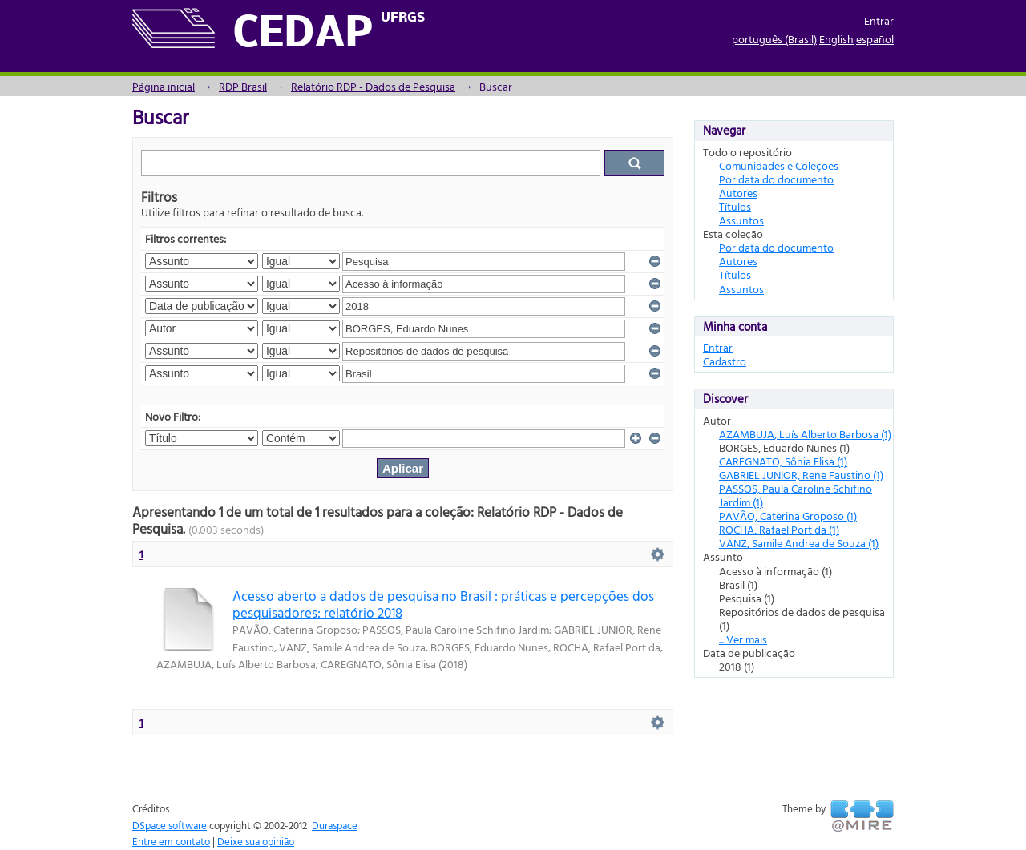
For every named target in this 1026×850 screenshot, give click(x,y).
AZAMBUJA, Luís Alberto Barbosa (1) (805, 433)
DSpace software (169, 825)
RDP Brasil (243, 86)
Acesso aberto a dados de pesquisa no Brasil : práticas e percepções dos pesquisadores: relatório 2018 (443, 604)
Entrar (879, 20)
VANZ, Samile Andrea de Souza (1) (799, 542)
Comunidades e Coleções (778, 165)
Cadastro (724, 360)
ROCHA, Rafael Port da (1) (779, 529)
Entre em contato (171, 841)
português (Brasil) (774, 38)
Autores (738, 192)
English (836, 38)
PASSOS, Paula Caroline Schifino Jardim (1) (795, 495)
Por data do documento (776, 179)
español (875, 38)
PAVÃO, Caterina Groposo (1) (788, 515)
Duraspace (334, 825)
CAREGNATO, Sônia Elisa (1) (783, 461)
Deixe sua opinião (255, 841)
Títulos (735, 206)
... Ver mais (743, 638)
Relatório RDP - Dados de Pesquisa (373, 86)
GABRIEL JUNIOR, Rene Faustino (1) (801, 474)
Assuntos (741, 219)
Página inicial (163, 86)
